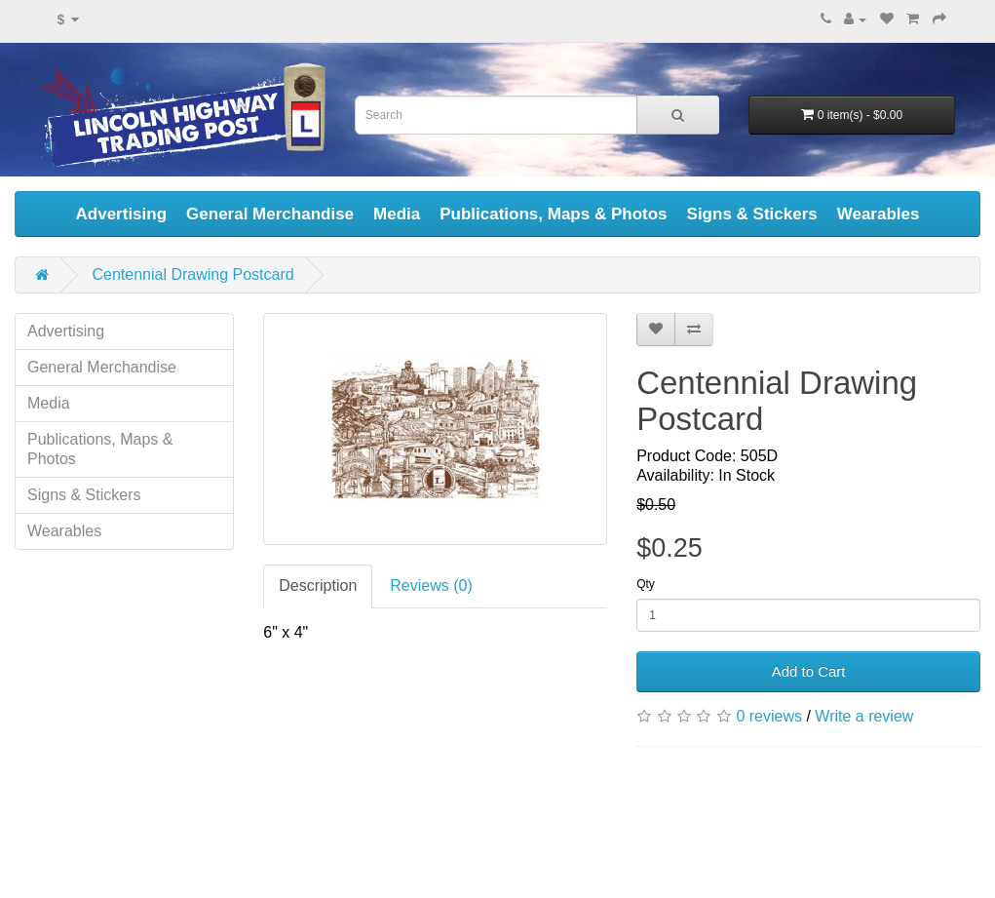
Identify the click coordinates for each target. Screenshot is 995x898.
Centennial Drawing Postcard (192, 274)
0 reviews (769, 716)
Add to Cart (809, 671)
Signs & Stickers (752, 214)
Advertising (122, 214)
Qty (645, 584)
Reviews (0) (431, 585)
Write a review (864, 716)
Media (396, 214)
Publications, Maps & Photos (553, 214)
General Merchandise (270, 214)
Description (318, 585)
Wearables (878, 214)
